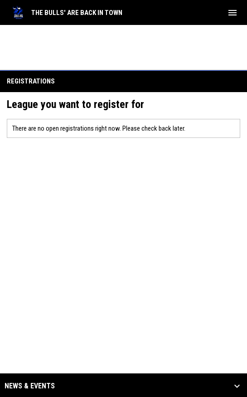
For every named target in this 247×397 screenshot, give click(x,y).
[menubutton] (232, 12)
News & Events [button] (30, 386)
